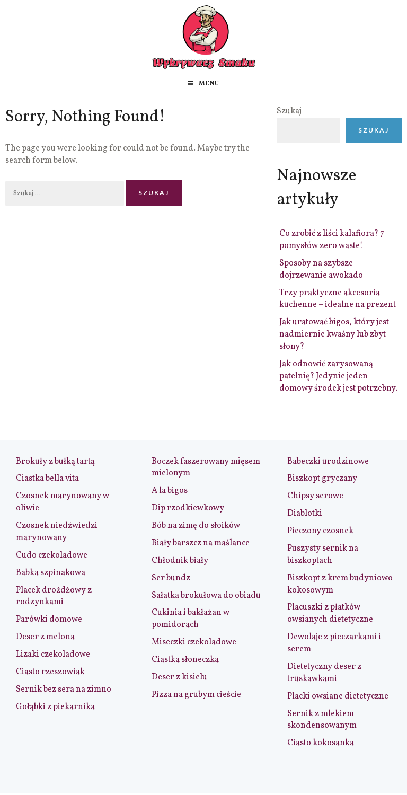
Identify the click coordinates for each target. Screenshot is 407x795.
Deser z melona (45, 637)
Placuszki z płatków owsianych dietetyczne (330, 613)
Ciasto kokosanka (320, 743)
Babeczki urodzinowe (328, 461)
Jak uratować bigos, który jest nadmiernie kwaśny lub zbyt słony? (334, 334)
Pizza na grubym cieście (196, 695)
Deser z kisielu (179, 677)
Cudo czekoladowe (51, 555)
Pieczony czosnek (320, 531)
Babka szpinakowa (50, 573)
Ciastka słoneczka (185, 660)
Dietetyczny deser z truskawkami (324, 673)
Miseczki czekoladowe (194, 642)
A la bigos (170, 491)
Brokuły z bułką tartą (55, 461)
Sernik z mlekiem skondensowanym (322, 720)
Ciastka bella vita (47, 478)
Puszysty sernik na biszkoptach (322, 555)
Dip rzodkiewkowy (188, 508)
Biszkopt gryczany (322, 478)
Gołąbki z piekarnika (55, 707)
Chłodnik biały (180, 561)
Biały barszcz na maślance (201, 543)
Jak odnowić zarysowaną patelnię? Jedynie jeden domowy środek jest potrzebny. (338, 376)
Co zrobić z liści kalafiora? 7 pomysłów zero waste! (331, 240)
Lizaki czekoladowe (53, 654)
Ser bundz (171, 578)
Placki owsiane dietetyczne (337, 696)
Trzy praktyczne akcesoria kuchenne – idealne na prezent (337, 299)
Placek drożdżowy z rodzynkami (54, 596)
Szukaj (289, 111)
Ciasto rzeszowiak (50, 672)
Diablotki (304, 513)
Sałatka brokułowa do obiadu (206, 596)
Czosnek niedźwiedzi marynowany (57, 532)
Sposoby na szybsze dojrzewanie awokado (321, 269)
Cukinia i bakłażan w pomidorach (190, 619)
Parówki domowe (49, 619)
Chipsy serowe (315, 496)
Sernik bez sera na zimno (63, 689)
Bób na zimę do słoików (196, 526)
